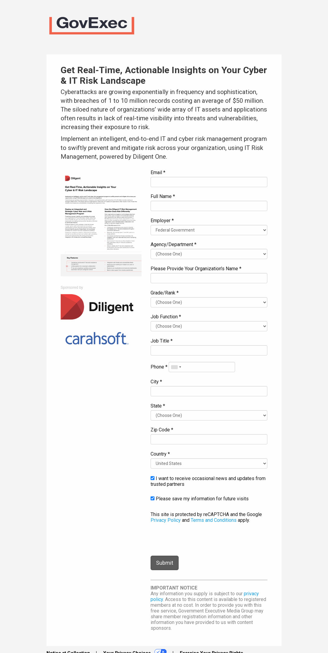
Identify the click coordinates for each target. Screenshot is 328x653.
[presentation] (196, 539)
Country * (160, 454)
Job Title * (162, 341)
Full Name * (163, 196)
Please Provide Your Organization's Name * (196, 268)
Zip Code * (162, 430)
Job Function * (166, 317)
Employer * (162, 220)
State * (158, 406)
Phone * (159, 367)
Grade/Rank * (165, 293)
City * (156, 382)
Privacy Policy (166, 520)
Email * (158, 172)
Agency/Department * (173, 244)
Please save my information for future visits (200, 499)
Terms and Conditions (214, 520)
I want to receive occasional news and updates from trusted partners (208, 481)
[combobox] (176, 367)
